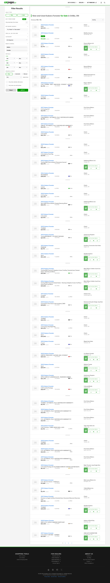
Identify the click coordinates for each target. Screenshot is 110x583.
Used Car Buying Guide (22, 559)
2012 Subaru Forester (47, 66)
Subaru (16, 47)
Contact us (89, 555)
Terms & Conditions (62, 576)
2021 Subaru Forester (47, 74)
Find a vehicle (22, 555)
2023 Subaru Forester (47, 25)
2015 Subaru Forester (47, 33)
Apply (23, 90)
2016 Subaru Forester (47, 386)
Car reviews (22, 557)
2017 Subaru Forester (47, 107)
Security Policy (54, 576)
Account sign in (56, 563)
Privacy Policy (47, 576)
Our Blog (89, 557)
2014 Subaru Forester (47, 401)
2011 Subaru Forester (47, 115)
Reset (11, 90)
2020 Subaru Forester (47, 95)
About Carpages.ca (89, 563)
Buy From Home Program (89, 559)
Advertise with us (56, 555)
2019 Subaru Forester (47, 325)
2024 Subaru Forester (47, 173)
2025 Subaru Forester (47, 54)
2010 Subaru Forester (47, 43)
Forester (16, 50)
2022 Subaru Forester (47, 160)
